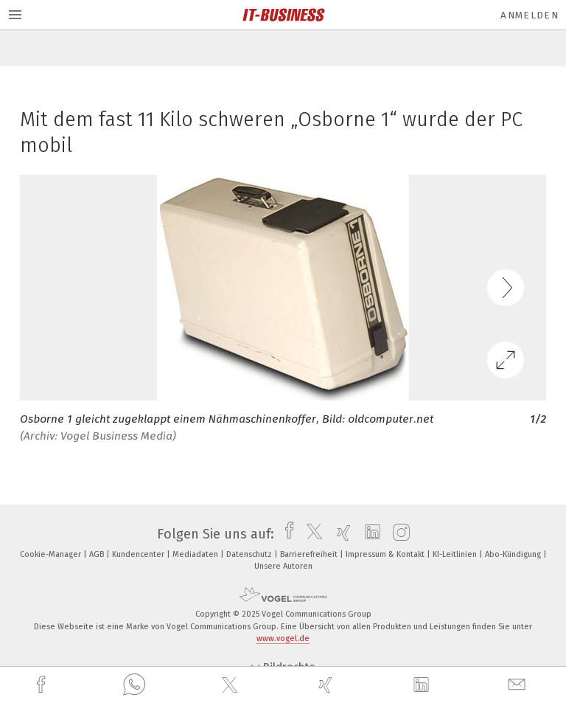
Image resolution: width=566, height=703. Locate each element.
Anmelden (529, 15)
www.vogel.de (283, 638)
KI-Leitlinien (456, 554)
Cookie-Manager (51, 554)
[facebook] (43, 684)
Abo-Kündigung (514, 554)
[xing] (327, 685)
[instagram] (397, 534)
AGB (97, 554)
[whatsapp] (134, 685)
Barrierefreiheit (310, 554)
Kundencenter (139, 554)
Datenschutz (250, 554)
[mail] (519, 684)
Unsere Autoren (283, 566)
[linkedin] (423, 685)
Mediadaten (196, 554)
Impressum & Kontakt (386, 554)
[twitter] (231, 685)
